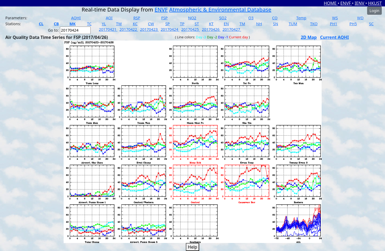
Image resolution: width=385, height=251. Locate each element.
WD (360, 17)
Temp (301, 17)
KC (135, 23)
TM (242, 23)
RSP (136, 17)
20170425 (190, 29)
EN (226, 23)
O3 (250, 17)
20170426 (211, 29)
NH (259, 23)
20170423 (149, 29)
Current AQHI (334, 37)
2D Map (309, 37)
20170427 (231, 29)
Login (374, 10)
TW (119, 23)
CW (151, 23)
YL (104, 23)
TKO (314, 23)
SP (167, 23)
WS (335, 17)
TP (182, 23)
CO (275, 17)
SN (275, 23)
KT (211, 23)
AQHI (76, 17)
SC (371, 23)
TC (89, 23)
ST (197, 23)
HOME (331, 3)
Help (192, 247)
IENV (360, 3)
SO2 (222, 17)
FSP (164, 17)
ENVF (346, 3)
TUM (293, 23)
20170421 (108, 29)
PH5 (353, 23)
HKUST (375, 3)
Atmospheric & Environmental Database (220, 9)
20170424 (170, 29)
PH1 (333, 23)
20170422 (129, 29)
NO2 (192, 17)
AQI (109, 17)
